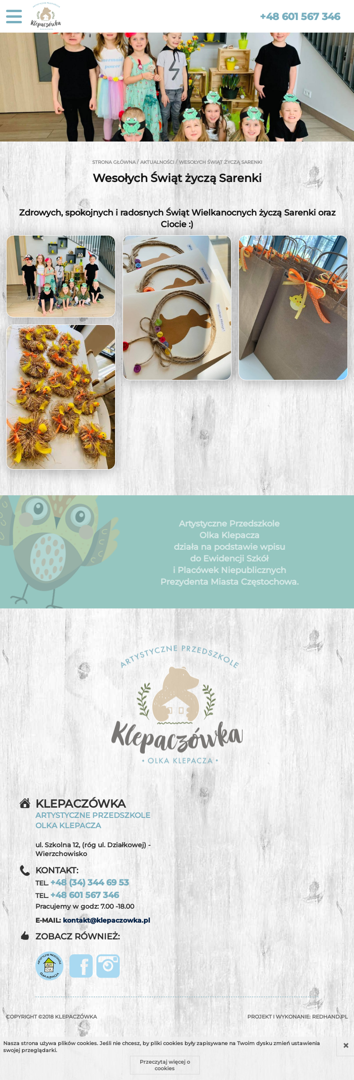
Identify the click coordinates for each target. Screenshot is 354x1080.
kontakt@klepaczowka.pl (106, 920)
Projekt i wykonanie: (297, 1016)
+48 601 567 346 (300, 16)
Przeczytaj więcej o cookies (165, 1065)
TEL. (82, 883)
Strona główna (114, 162)
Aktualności (157, 162)
